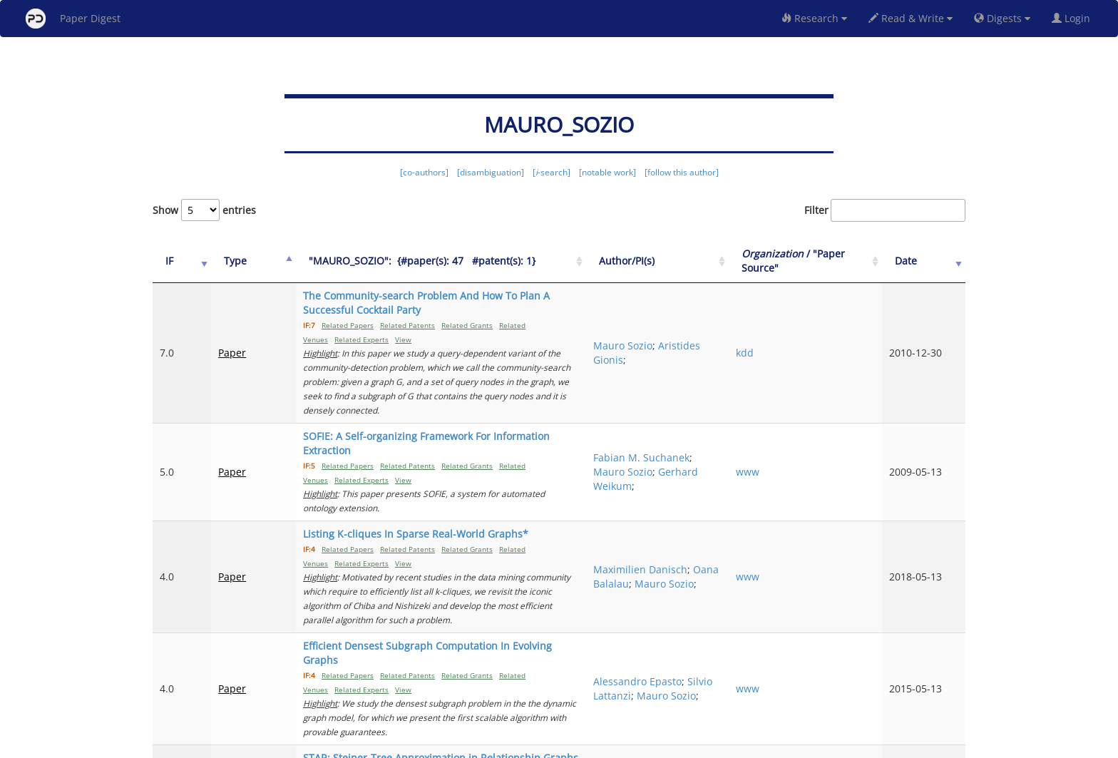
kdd (796, 324)
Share (632, 745)
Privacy (599, 745)
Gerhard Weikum (712, 415)
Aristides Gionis (714, 331)
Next (944, 687)
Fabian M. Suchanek (700, 386)
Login (1074, 18)
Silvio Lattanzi (709, 553)
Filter (884, 210)
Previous (685, 687)
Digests (1002, 18)
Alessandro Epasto (721, 539)
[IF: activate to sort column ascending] (175, 261)
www (799, 400)
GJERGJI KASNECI (716, 622)
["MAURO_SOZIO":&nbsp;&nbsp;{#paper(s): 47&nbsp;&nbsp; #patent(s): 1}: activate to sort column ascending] (467, 261)
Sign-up (530, 745)
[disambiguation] (490, 172)
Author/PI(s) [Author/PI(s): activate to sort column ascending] (710, 260)
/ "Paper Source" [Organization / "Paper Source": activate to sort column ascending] (829, 261)
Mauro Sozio (706, 317)
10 (904, 687)
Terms (565, 745)
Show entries (204, 210)
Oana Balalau (712, 477)
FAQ (499, 745)
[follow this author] (682, 172)
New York (675, 745)
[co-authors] (424, 172)
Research (814, 18)
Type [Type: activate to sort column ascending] (222, 260)
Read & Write (910, 18)
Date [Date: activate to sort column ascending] (924, 260)
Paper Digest (73, 19)
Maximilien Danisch (703, 462)
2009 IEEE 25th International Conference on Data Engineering (834, 629)
